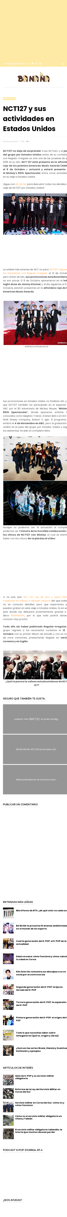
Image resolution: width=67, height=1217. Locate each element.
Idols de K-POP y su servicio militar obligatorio (34, 1077)
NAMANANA (17, 615)
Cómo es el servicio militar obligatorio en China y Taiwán (38, 1117)
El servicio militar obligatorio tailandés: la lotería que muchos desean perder (38, 1131)
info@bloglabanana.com (17, 63)
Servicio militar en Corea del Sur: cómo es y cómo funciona (39, 1104)
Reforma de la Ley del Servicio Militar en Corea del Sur (37, 1090)
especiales (9, 98)
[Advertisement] (30, 30)
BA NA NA (20, 184)
